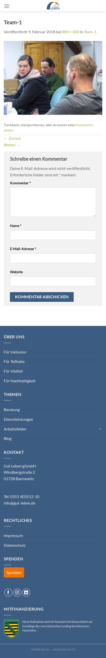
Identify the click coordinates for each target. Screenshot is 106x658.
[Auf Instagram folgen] (17, 592)
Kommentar (20, 183)
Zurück (12, 138)
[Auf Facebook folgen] (8, 592)
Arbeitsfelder (15, 428)
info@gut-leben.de (19, 503)
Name (15, 226)
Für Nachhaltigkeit (20, 380)
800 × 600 (70, 31)
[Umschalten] (100, 429)
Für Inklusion (15, 351)
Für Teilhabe (14, 361)
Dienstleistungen (18, 419)
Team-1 (90, 31)
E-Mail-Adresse (23, 249)
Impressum (13, 535)
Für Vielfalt (13, 371)
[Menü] (7, 6)
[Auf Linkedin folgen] (26, 592)
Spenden (13, 572)
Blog (7, 438)
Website (16, 272)
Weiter (12, 144)
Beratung (12, 409)
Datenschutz (15, 545)
